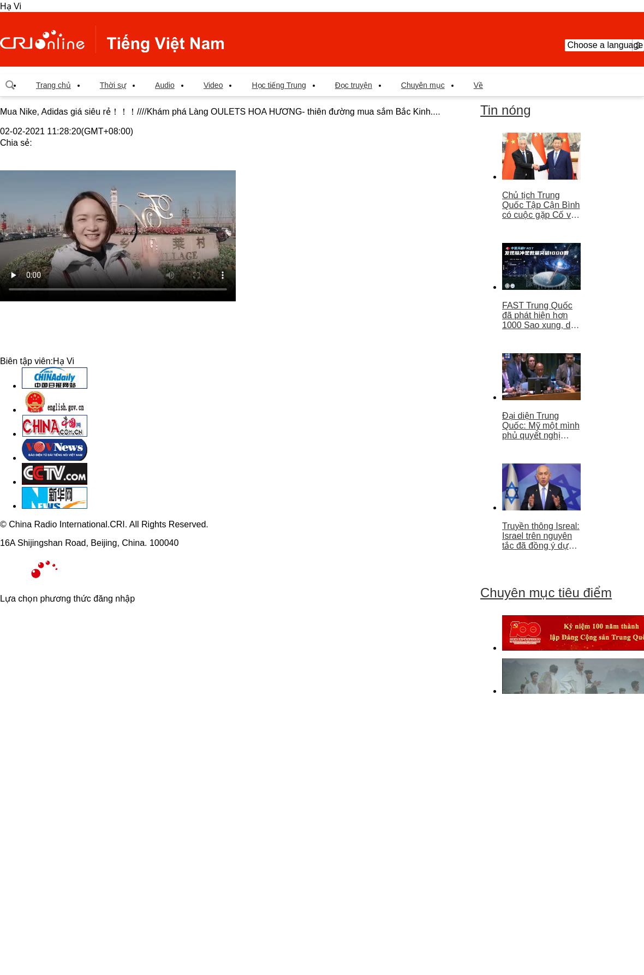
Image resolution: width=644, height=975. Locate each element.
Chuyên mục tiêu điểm (546, 592)
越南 (112, 39)
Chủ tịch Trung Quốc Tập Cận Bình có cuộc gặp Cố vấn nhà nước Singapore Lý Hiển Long (541, 205)
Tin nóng (505, 110)
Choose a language (604, 45)
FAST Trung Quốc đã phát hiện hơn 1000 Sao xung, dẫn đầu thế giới (541, 315)
